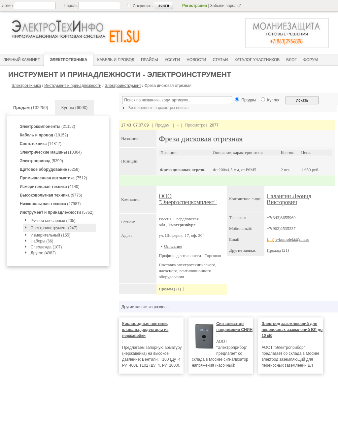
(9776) (51, 195)
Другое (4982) (43, 253)
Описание (173, 246)
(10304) (51, 152)
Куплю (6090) (74, 107)
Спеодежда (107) (46, 247)
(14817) (40, 143)
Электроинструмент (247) (54, 228)
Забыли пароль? (225, 5)
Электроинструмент (123, 85)
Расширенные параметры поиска (154, 107)
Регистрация (194, 5)
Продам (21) (170, 288)
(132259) (30, 107)
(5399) (41, 161)
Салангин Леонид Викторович (289, 199)
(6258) (50, 169)
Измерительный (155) (51, 235)
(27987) (50, 204)
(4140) (50, 186)
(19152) (44, 135)
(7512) (53, 178)
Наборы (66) (42, 241)
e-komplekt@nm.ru (288, 239)
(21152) (47, 126)
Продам (274, 250)
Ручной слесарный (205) (53, 220)
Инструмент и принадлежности (72, 85)
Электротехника (26, 85)
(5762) (56, 212)
